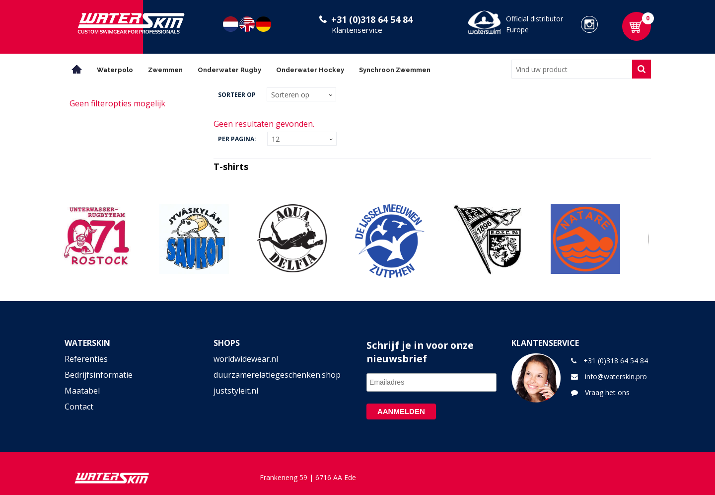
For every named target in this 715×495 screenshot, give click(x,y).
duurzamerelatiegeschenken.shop (277, 374)
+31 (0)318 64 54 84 (372, 19)
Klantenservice (357, 30)
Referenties (86, 358)
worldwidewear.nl (246, 358)
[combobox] (571, 69)
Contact (79, 406)
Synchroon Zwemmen (394, 70)
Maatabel (82, 390)
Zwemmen (165, 70)
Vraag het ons (607, 392)
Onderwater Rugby (229, 70)
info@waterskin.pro (616, 376)
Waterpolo (115, 70)
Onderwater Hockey (310, 70)
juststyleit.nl (236, 390)
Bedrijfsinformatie (99, 374)
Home (77, 69)
